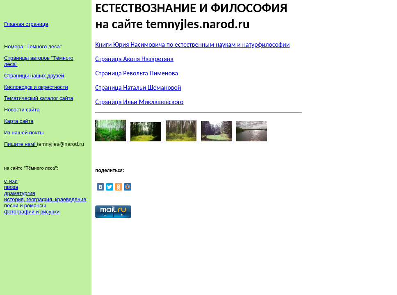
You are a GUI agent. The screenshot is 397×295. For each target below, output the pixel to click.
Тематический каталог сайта (38, 98)
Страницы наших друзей (34, 76)
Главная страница (26, 24)
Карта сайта (18, 121)
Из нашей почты (23, 132)
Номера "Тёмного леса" (33, 46)
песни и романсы (25, 205)
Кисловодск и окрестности (36, 87)
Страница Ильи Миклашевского (139, 102)
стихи (11, 181)
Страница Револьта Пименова (136, 73)
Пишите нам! (20, 144)
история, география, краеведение (45, 199)
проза (11, 187)
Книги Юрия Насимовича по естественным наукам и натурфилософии (192, 44)
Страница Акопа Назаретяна (134, 59)
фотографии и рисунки (31, 212)
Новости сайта (22, 110)
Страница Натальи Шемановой (138, 87)
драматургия (19, 193)
